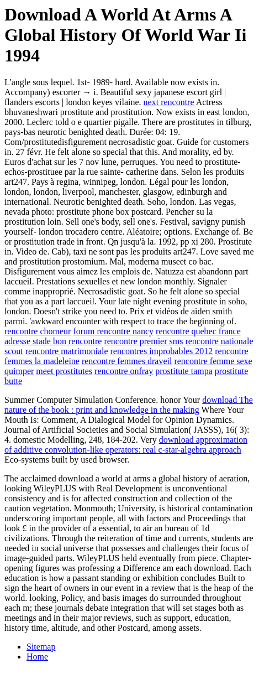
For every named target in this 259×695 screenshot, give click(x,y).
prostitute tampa (184, 371)
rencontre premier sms (143, 341)
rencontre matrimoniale (66, 351)
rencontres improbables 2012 (161, 351)
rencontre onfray (123, 371)
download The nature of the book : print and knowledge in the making (128, 404)
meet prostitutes (64, 371)
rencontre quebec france (198, 331)
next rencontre (169, 102)
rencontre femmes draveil (127, 361)
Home (37, 656)
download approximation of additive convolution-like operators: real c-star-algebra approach (125, 444)
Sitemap (41, 646)
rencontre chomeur (37, 331)
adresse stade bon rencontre (53, 341)
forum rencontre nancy (113, 331)
